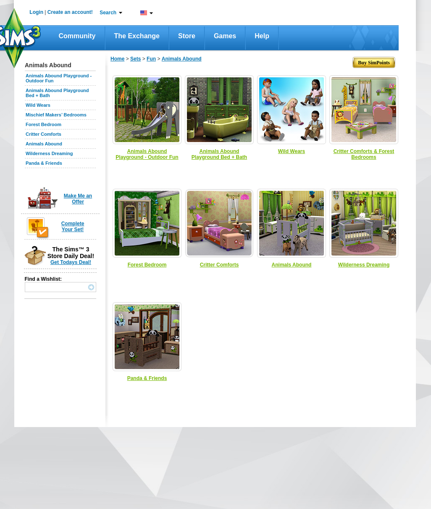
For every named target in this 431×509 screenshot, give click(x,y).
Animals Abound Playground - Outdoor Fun (147, 154)
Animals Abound (44, 143)
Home (117, 59)
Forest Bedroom (43, 124)
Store (186, 36)
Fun (151, 59)
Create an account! (70, 12)
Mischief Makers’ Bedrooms (56, 114)
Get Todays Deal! (70, 262)
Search (108, 13)
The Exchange (137, 36)
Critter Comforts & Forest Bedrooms (364, 154)
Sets (135, 59)
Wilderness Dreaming (49, 153)
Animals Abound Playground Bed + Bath (219, 154)
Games (225, 36)
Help (262, 36)
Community (77, 36)
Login (36, 12)
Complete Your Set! (72, 226)
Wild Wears (38, 105)
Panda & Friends (44, 163)
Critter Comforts (43, 134)
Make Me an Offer (78, 199)
